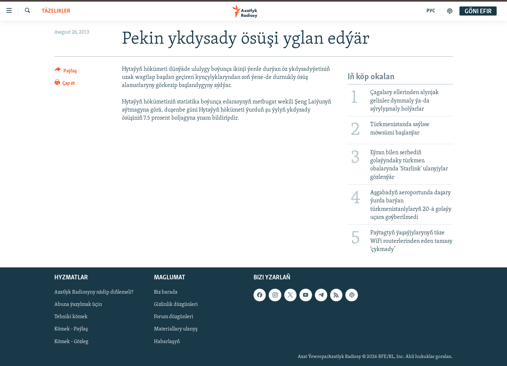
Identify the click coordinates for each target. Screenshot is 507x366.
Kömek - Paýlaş (71, 329)
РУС (430, 11)
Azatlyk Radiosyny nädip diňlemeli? (93, 292)
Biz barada (166, 292)
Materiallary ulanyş (176, 329)
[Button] (66, 72)
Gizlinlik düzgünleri (176, 304)
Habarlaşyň (167, 341)
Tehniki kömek (71, 316)
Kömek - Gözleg (71, 341)
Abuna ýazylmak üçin (78, 304)
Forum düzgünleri (173, 316)
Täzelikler (56, 11)
